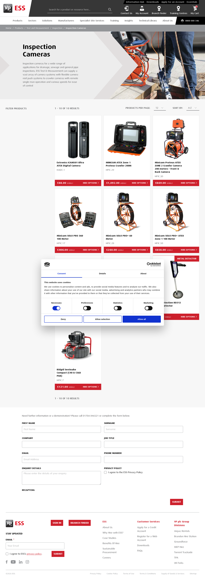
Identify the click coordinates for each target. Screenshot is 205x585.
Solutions (47, 20)
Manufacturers (66, 20)
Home (8, 28)
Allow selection (102, 319)
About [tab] (143, 273)
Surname (109, 423)
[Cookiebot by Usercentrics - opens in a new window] (149, 264)
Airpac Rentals (182, 531)
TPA (176, 557)
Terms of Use (128, 574)
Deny (63, 319)
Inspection (57, 28)
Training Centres (178, 10)
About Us (168, 20)
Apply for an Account (172, 2)
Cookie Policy (112, 574)
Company (27, 438)
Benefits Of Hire (111, 543)
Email (25, 453)
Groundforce (181, 541)
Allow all (142, 319)
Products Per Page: (138, 108)
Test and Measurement (38, 28)
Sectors (32, 20)
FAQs (140, 550)
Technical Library (148, 20)
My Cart (195, 10)
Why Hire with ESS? (113, 532)
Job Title (109, 438)
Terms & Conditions (148, 574)
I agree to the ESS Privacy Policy (125, 472)
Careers (107, 557)
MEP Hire (179, 547)
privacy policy (34, 554)
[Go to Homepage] (16, 8)
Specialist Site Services (92, 20)
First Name (28, 423)
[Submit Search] (109, 9)
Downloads (153, 2)
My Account (142, 10)
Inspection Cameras (76, 28)
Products (17, 20)
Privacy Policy (113, 468)
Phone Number (113, 453)
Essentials (192, 2)
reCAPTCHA (28, 490)
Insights (129, 20)
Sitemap (193, 574)
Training (114, 20)
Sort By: (178, 108)
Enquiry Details (31, 468)
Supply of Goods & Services (172, 574)
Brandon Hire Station (185, 536)
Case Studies (109, 538)
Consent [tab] (61, 273)
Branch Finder (159, 10)
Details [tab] (102, 273)
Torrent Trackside (183, 552)
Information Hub (135, 2)
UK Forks (178, 563)
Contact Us (126, 10)
